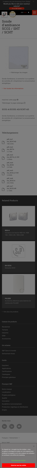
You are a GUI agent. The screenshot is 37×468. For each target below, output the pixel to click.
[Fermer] (34, 447)
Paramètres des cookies (18, 461)
